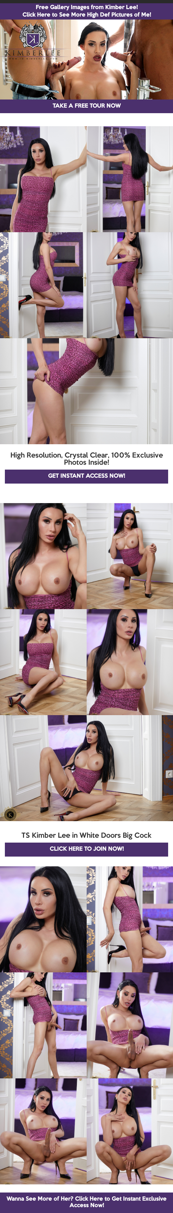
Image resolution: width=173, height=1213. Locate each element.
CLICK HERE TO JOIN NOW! (87, 849)
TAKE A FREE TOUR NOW (87, 106)
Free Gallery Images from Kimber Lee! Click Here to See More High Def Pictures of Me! (86, 11)
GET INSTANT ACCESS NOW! (86, 476)
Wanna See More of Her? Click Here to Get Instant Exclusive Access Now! (86, 1202)
